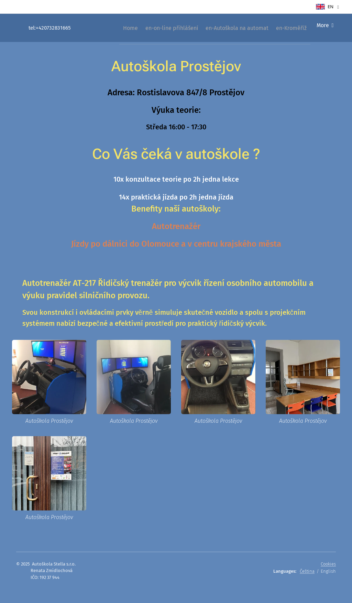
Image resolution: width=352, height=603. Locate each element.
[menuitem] (113, 28)
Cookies (328, 564)
